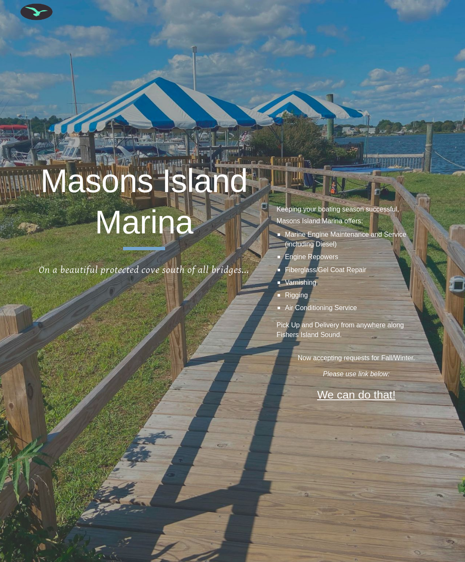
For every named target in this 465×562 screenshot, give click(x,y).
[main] (144, 205)
